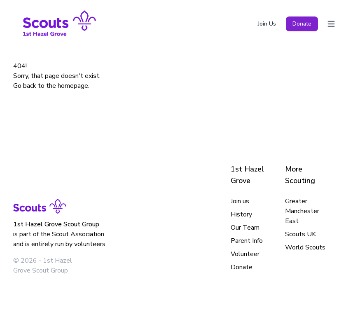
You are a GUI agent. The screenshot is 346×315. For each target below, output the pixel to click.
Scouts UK (300, 234)
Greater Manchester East (302, 211)
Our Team (245, 227)
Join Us (267, 24)
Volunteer (245, 254)
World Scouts (305, 247)
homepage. (73, 85)
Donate (301, 24)
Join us (240, 201)
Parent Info (247, 240)
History (241, 214)
